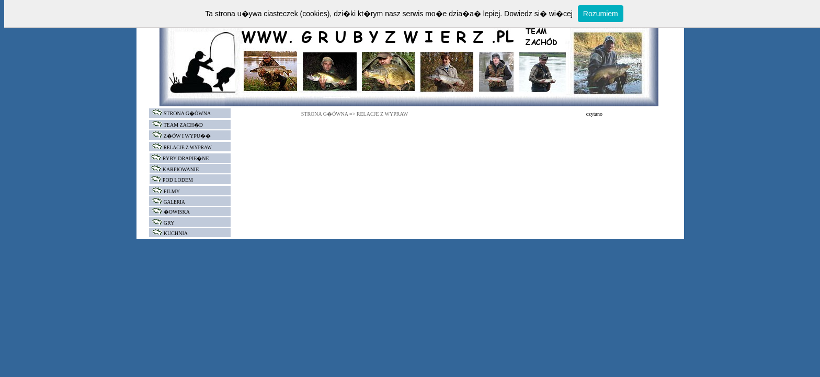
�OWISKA (177, 212)
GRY (169, 223)
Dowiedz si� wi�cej (538, 13)
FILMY (172, 191)
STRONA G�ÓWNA (180, 113)
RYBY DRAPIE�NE (186, 158)
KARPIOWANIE (181, 169)
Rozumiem (600, 13)
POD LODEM (178, 180)
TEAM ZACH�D (183, 125)
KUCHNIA (176, 233)
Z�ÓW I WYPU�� (187, 136)
